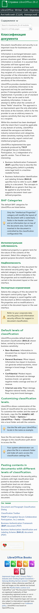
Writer (18, 10)
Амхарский (30, 14)
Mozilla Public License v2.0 (20, 587)
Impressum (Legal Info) (10, 576)
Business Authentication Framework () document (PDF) (17, 524)
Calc (25, 10)
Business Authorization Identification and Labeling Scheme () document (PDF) (19, 532)
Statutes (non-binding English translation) (17, 578)
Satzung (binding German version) (14, 581)
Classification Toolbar (10, 513)
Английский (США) (12, 14)
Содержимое (8, 20)
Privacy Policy (26, 576)
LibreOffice (7, 10)
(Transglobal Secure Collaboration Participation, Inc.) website (19, 518)
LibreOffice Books (19, 557)
